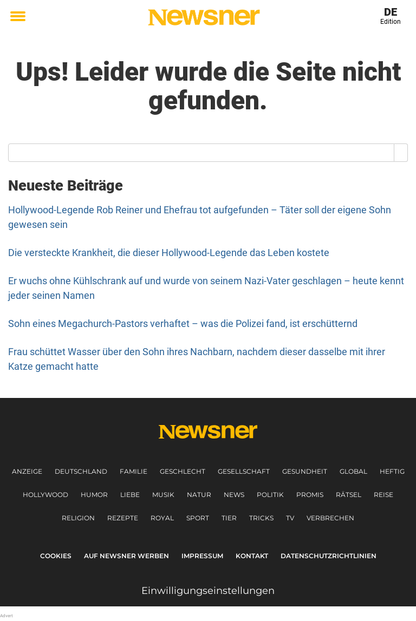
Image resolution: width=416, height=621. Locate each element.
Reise (383, 495)
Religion (78, 518)
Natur (199, 495)
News (234, 495)
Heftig (392, 471)
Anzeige (27, 471)
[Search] (401, 152)
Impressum (202, 556)
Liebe (130, 495)
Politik (270, 495)
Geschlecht (182, 471)
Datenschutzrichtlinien (328, 556)
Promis (309, 495)
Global (353, 471)
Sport (197, 518)
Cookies (56, 556)
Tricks (261, 518)
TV (290, 518)
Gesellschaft (244, 471)
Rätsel (348, 495)
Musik (163, 495)
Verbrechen (330, 518)
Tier (229, 518)
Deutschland (81, 471)
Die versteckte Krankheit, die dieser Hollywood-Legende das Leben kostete (168, 252)
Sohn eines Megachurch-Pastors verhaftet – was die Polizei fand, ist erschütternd (183, 323)
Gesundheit (304, 471)
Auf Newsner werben (126, 556)
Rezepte (122, 518)
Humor (94, 495)
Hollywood (45, 495)
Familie (133, 471)
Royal (162, 518)
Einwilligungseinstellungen (208, 591)
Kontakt (252, 556)
